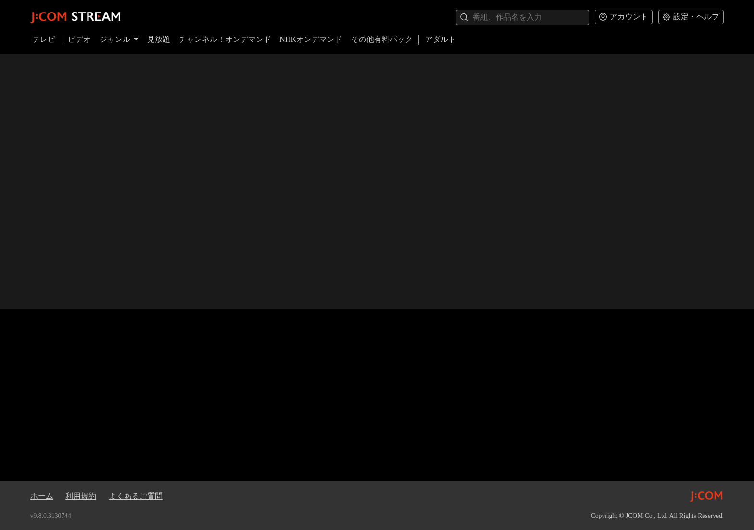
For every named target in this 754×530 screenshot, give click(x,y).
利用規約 (80, 496)
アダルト (440, 39)
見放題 (158, 39)
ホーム (41, 496)
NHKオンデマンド (310, 39)
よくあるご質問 (136, 496)
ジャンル (119, 39)
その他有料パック (382, 39)
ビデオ (79, 39)
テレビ (43, 39)
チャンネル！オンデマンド (225, 39)
